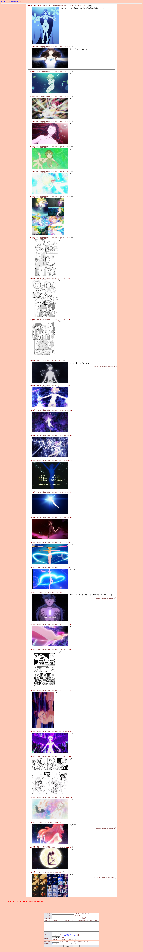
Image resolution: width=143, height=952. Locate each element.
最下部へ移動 (15, 1)
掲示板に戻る (5, 1)
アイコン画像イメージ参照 (67, 937)
